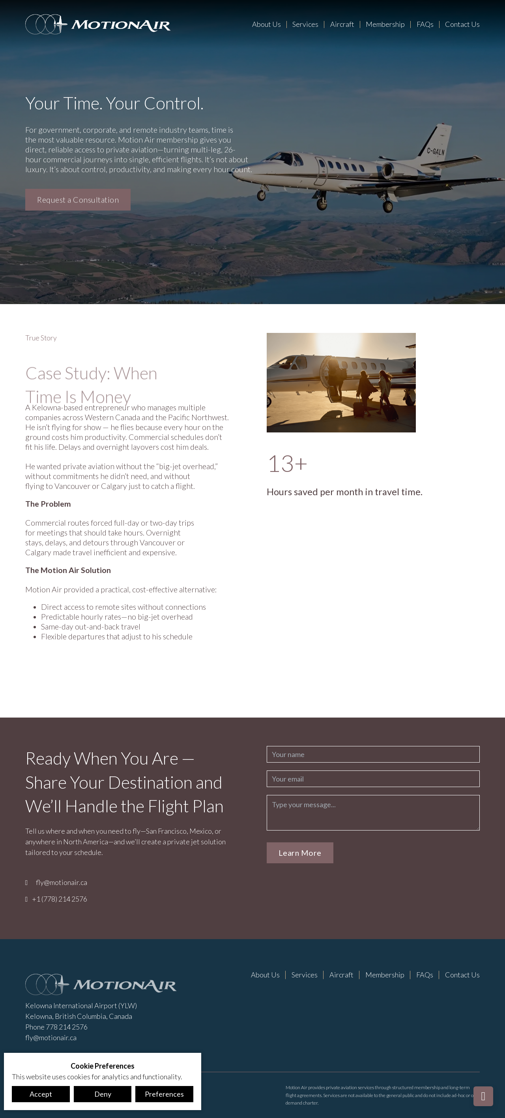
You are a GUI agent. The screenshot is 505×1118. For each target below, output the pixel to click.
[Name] (373, 754)
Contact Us (462, 24)
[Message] (373, 813)
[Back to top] (483, 1096)
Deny (102, 1094)
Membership (385, 24)
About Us (266, 24)
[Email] (373, 778)
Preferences (164, 1094)
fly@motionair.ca (61, 882)
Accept (41, 1094)
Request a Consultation (78, 201)
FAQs (425, 24)
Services (305, 24)
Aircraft (342, 24)
